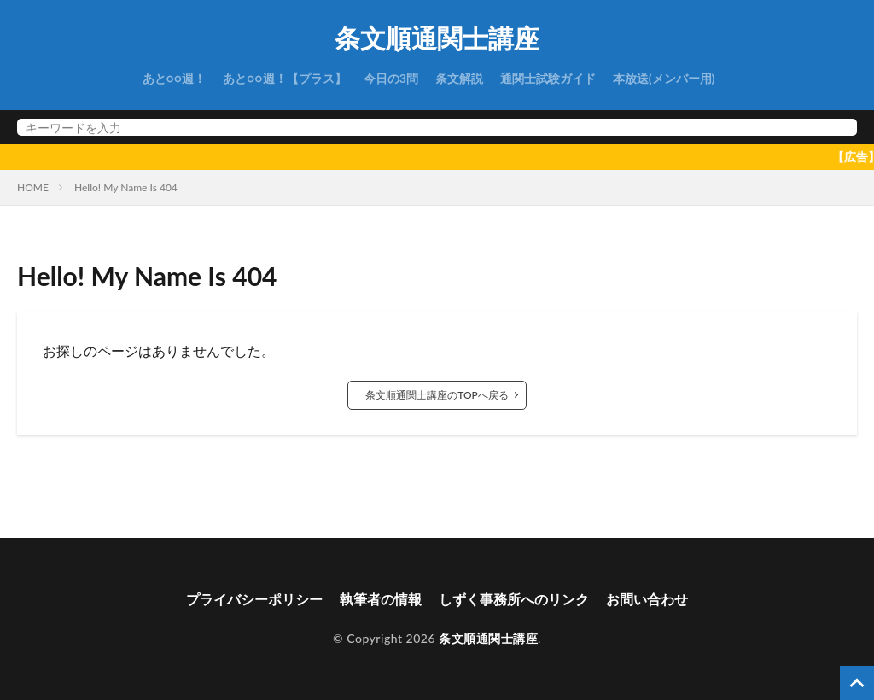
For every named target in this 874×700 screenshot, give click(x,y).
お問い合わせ (647, 599)
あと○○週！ (175, 78)
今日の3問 (391, 78)
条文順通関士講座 (437, 38)
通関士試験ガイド (548, 78)
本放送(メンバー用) (664, 78)
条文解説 (459, 78)
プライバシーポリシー (254, 599)
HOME (33, 187)
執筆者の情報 (381, 599)
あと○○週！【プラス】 (285, 78)
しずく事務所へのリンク (514, 599)
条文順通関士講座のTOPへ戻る (437, 394)
